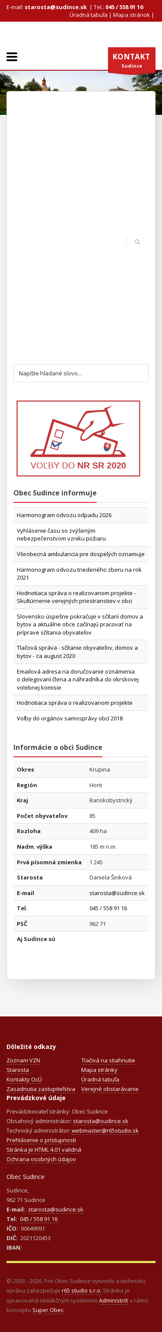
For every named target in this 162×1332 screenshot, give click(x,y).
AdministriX (113, 1300)
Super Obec (48, 1310)
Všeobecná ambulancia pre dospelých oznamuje (81, 554)
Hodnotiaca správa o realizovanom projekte (75, 703)
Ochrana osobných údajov (41, 1159)
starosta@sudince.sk (56, 7)
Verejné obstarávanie (110, 1089)
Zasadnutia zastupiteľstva (40, 1089)
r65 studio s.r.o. (82, 1290)
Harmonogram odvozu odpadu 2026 (64, 515)
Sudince (132, 62)
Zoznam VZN (23, 1060)
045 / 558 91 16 (124, 7)
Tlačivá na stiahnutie (108, 1060)
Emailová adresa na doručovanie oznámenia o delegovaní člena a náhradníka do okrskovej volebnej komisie (78, 679)
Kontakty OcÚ (24, 1079)
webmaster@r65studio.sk (105, 1130)
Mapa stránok (131, 15)
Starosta (17, 1070)
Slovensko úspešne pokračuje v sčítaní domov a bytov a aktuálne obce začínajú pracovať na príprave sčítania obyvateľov (80, 624)
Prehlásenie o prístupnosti (41, 1140)
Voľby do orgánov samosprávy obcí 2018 (70, 718)
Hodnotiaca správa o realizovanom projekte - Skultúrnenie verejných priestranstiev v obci (76, 597)
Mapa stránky (99, 1070)
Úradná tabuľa (89, 15)
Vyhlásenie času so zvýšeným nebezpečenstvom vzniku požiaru (61, 535)
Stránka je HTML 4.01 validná (43, 1149)
